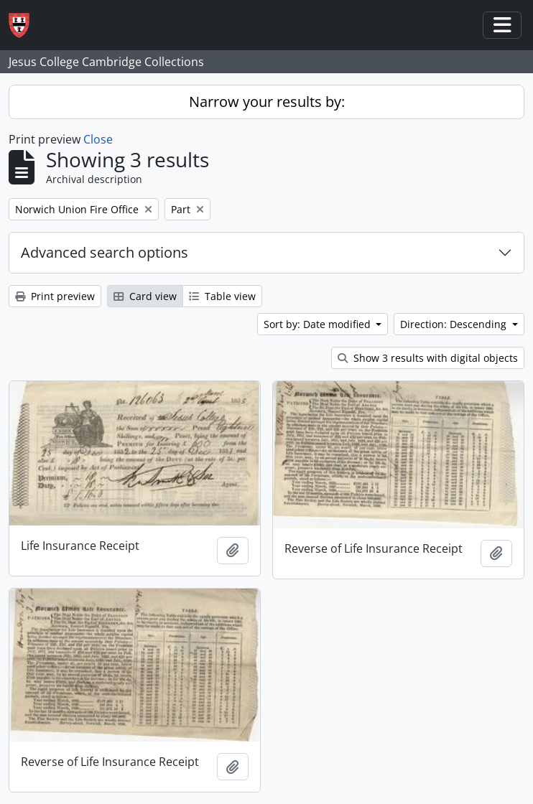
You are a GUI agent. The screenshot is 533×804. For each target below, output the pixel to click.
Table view (222, 296)
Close (98, 139)
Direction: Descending (454, 324)
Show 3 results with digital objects (428, 358)
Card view (145, 296)
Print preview (55, 296)
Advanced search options (104, 252)
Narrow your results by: (267, 101)
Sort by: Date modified (319, 324)
